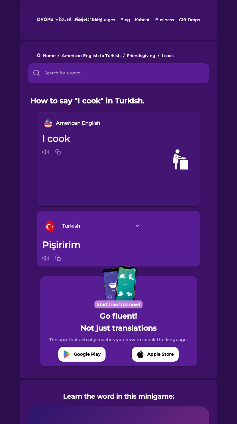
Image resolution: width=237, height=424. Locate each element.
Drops (81, 19)
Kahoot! (142, 19)
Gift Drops (189, 19)
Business (164, 19)
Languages (103, 19)
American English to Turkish (91, 55)
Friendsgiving (141, 55)
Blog (125, 19)
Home (49, 55)
